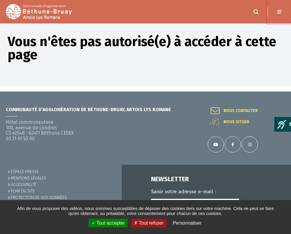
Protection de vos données (39, 197)
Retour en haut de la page (279, 91)
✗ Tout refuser (149, 223)
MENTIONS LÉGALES (28, 178)
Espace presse (25, 171)
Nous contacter (241, 110)
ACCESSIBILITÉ (23, 184)
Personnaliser (187, 223)
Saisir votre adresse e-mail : (183, 192)
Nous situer (236, 122)
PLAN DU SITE (23, 191)
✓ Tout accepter (108, 223)
